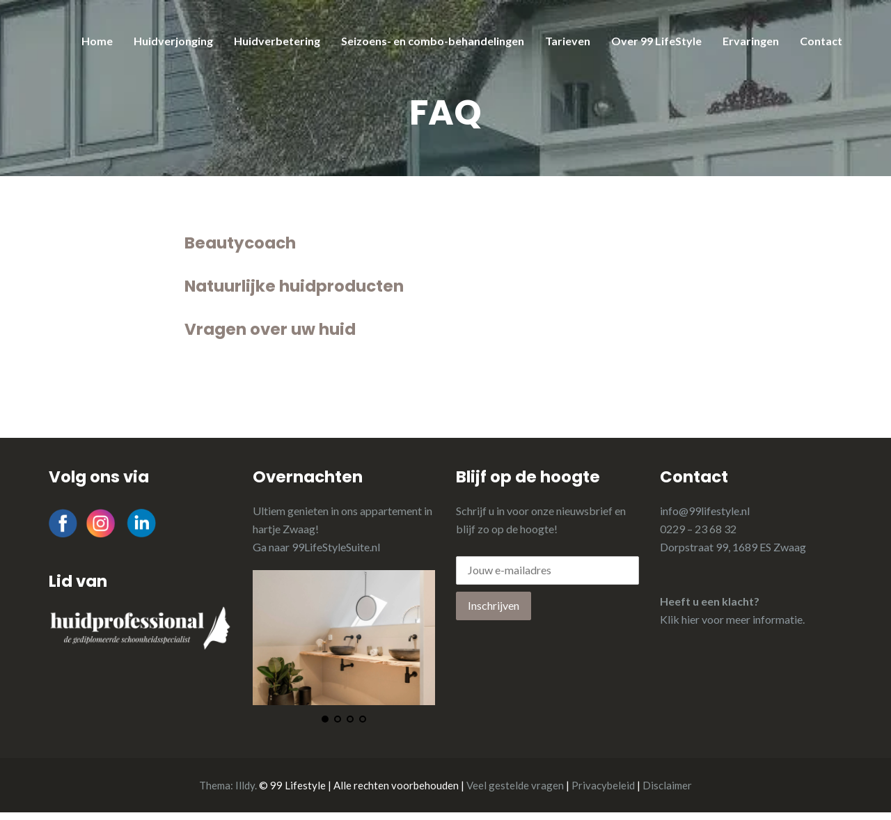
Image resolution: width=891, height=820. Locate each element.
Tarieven (567, 40)
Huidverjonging (173, 40)
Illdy (245, 785)
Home (97, 40)
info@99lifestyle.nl (705, 510)
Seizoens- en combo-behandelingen (432, 40)
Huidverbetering (277, 40)
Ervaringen (751, 40)
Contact (821, 40)
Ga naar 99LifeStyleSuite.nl (316, 546)
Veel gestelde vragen (515, 785)
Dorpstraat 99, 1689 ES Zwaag (733, 546)
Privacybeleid (603, 785)
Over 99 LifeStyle (656, 40)
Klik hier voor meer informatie (731, 619)
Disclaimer (667, 785)
